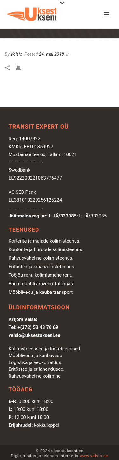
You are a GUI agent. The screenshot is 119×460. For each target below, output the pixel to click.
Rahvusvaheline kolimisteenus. (41, 258)
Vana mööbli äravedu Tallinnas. (41, 284)
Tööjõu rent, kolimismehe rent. (40, 275)
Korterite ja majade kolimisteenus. (45, 241)
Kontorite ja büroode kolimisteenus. (46, 249)
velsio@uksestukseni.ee (34, 335)
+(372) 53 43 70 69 (37, 327)
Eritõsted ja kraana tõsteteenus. (42, 266)
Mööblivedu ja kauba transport (41, 292)
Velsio (16, 54)
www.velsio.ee (94, 456)
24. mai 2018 (51, 54)
